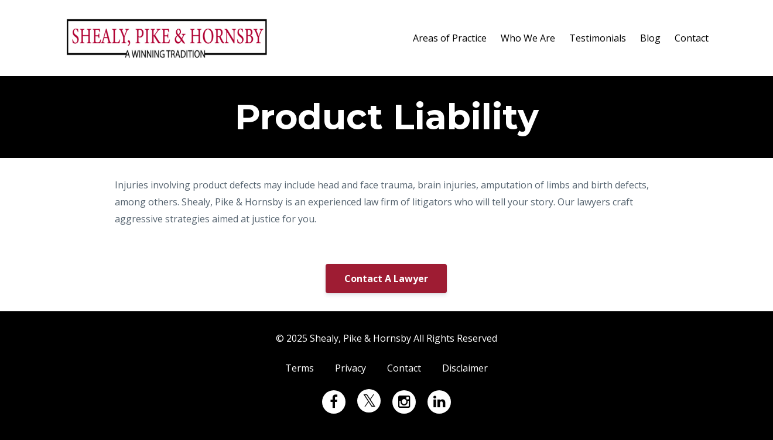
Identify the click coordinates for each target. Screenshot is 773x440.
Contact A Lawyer (386, 278)
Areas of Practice (450, 38)
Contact (692, 38)
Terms (299, 368)
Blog (650, 38)
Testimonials (597, 38)
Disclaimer (465, 368)
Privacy (350, 368)
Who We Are (528, 38)
